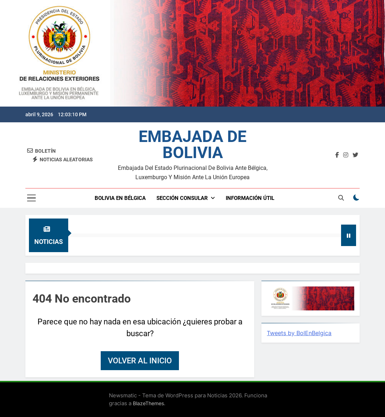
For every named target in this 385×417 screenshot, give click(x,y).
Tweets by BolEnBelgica (299, 333)
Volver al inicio (140, 360)
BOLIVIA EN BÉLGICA (120, 198)
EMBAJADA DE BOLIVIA (192, 144)
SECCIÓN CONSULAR (182, 198)
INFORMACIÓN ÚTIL (250, 198)
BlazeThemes (148, 403)
